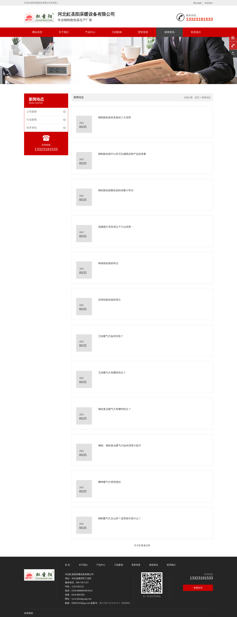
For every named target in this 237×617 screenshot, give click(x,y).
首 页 (68, 565)
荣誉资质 (143, 32)
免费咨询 (198, 588)
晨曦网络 (125, 603)
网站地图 (197, 3)
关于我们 (64, 32)
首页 (197, 97)
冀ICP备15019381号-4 (109, 603)
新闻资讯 (169, 32)
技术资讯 (32, 127)
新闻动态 (206, 97)
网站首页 (37, 32)
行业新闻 (32, 119)
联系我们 (209, 3)
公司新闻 (32, 111)
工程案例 (117, 32)
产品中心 (90, 32)
